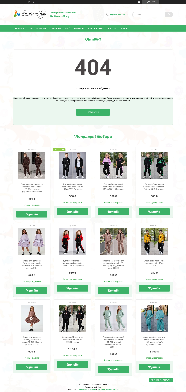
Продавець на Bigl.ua (93, 387)
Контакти (79, 28)
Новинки (56, 28)
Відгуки (112, 28)
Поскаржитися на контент (86, 389)
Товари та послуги (37, 28)
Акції (67, 28)
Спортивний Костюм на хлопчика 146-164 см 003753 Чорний (72, 339)
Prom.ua (106, 385)
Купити (32, 214)
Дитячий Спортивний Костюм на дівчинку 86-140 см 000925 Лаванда (113, 186)
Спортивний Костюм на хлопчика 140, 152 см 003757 (154, 263)
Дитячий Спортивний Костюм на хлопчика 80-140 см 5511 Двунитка (72, 186)
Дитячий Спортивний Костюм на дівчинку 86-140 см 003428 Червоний (73, 263)
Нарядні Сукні (93, 112)
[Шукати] (169, 14)
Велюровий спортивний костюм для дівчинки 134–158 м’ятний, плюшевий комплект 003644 (113, 342)
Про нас (124, 28)
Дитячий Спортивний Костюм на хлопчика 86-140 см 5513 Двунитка (154, 186)
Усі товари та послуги (160, 380)
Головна (19, 28)
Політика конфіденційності (107, 389)
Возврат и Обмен (96, 28)
